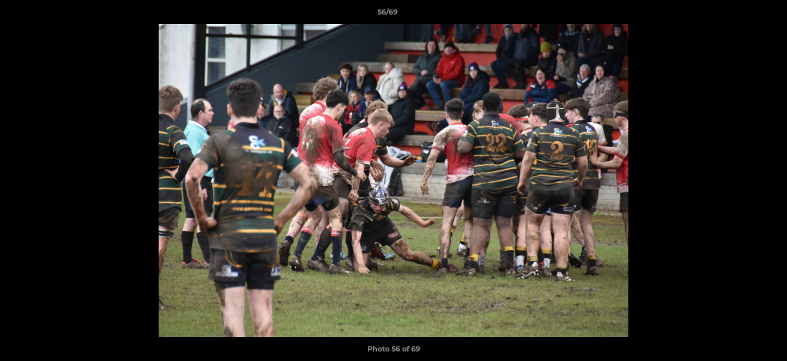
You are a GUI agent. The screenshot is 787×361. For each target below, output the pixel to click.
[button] (745, 14)
